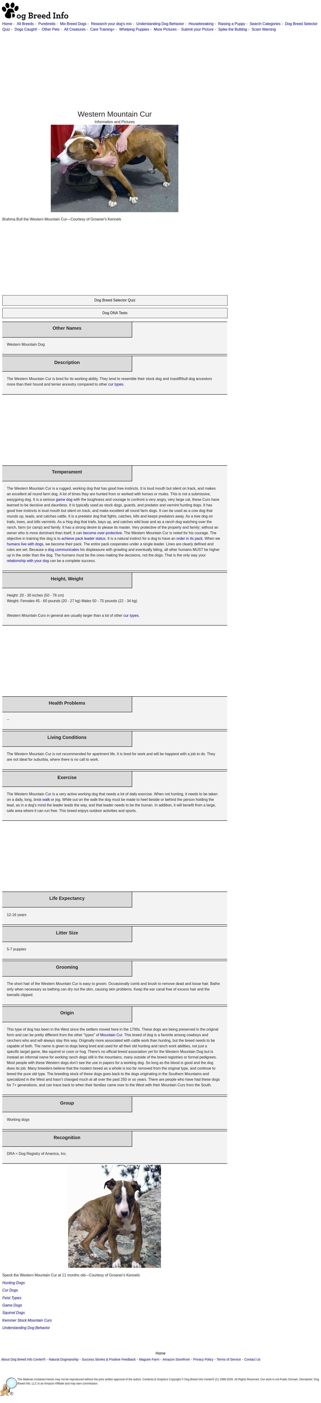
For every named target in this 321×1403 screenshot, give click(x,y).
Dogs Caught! (26, 29)
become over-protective (102, 533)
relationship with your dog (28, 561)
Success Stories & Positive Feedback (109, 1359)
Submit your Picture (197, 29)
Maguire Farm (149, 1359)
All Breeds (25, 24)
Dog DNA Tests (114, 313)
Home (7, 24)
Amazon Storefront (176, 1359)
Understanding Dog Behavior (160, 24)
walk (46, 800)
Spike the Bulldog (232, 29)
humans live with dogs (25, 544)
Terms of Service (229, 1359)
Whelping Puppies (134, 29)
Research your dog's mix (111, 24)
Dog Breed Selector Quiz (114, 300)
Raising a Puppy (231, 24)
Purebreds (46, 24)
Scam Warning (264, 29)
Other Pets (50, 29)
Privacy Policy (203, 1359)
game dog (64, 500)
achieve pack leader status (83, 538)
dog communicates (63, 550)
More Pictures (165, 29)
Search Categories (265, 24)
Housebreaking (201, 24)
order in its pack (189, 538)
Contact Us (252, 1359)
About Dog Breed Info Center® (23, 1359)
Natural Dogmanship (64, 1359)
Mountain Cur (111, 1035)
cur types (115, 384)
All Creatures (75, 29)
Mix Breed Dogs (73, 24)
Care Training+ (102, 29)
